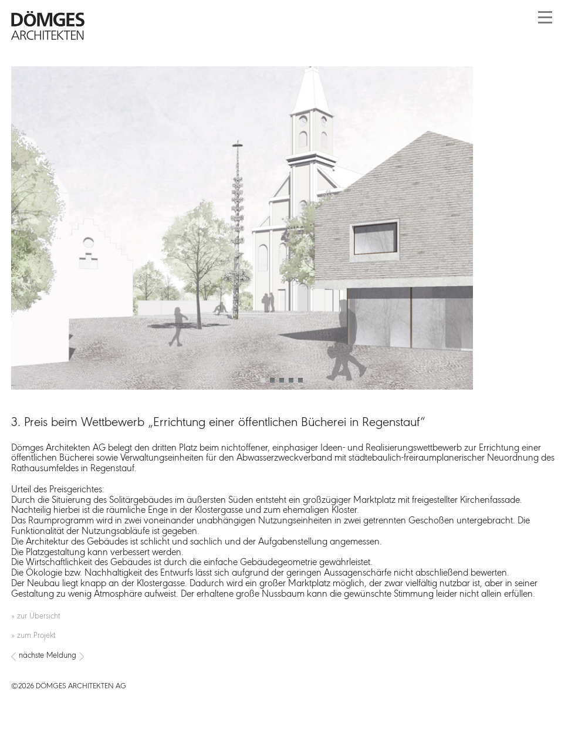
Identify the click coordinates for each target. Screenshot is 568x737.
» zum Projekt (33, 635)
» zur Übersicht (35, 616)
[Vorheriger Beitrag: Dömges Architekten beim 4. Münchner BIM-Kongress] (13, 657)
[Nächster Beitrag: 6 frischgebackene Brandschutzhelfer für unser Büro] (283, 657)
